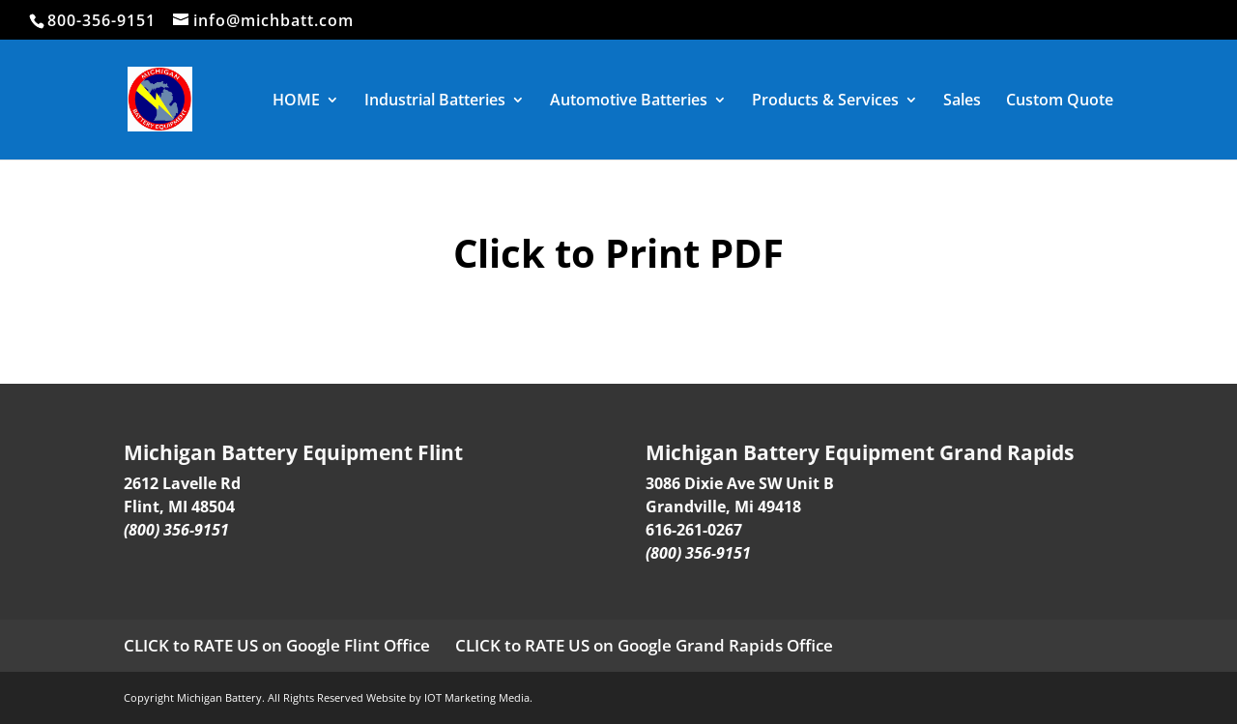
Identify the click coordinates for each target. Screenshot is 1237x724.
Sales (962, 101)
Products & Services (825, 101)
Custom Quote (1059, 101)
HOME (296, 101)
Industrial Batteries (434, 101)
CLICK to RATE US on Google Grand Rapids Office (644, 645)
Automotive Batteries (628, 101)
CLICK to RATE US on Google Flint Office (277, 645)
